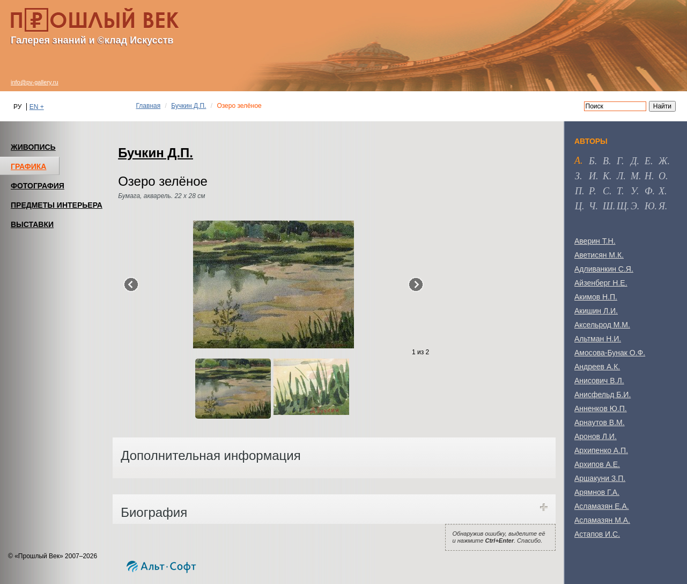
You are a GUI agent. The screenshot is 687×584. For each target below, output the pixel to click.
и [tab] (592, 176)
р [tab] (591, 191)
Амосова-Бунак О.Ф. (609, 352)
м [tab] (635, 176)
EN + (36, 107)
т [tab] (619, 191)
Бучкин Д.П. (188, 106)
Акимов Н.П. (595, 297)
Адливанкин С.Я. (603, 269)
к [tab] (606, 176)
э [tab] (634, 206)
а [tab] (577, 160)
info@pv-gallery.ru (34, 82)
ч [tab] (592, 206)
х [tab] (661, 191)
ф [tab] (648, 191)
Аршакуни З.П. (599, 478)
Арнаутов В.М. (599, 422)
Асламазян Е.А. (601, 506)
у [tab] (634, 191)
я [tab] (662, 206)
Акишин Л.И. (596, 310)
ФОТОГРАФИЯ (37, 185)
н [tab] (648, 176)
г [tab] (619, 161)
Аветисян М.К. (599, 255)
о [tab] (662, 176)
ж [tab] (663, 161)
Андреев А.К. (597, 366)
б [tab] (592, 161)
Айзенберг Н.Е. (600, 283)
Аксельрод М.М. (602, 324)
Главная (148, 106)
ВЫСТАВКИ (32, 224)
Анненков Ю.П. (600, 408)
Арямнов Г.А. (596, 492)
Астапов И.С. (597, 534)
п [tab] (578, 191)
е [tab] (648, 161)
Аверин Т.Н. (595, 241)
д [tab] (634, 161)
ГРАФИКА (28, 166)
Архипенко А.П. (601, 450)
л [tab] (620, 176)
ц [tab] (578, 206)
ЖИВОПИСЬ (33, 147)
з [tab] (577, 176)
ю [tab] (650, 206)
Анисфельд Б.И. (602, 394)
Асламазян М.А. (602, 520)
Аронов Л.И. (595, 436)
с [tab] (606, 191)
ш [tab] (608, 206)
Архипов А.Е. (597, 464)
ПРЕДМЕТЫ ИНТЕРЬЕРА (56, 205)
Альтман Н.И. (597, 338)
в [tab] (606, 161)
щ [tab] (622, 206)
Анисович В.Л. (599, 380)
